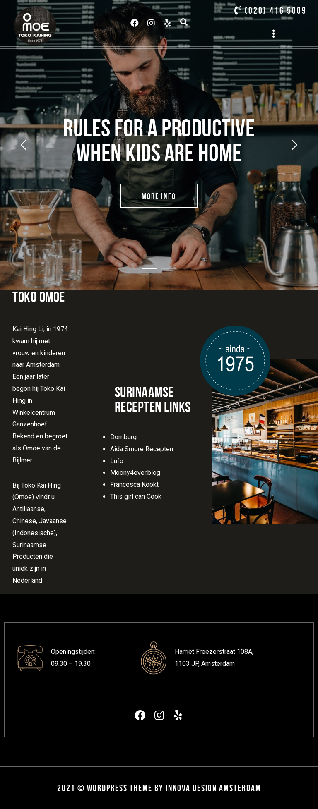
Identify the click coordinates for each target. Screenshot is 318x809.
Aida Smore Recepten (141, 449)
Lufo (116, 461)
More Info (159, 196)
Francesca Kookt (134, 484)
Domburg (123, 437)
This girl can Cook (135, 496)
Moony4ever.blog (135, 472)
